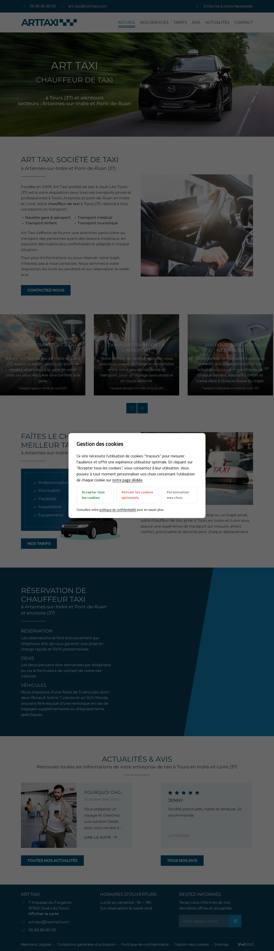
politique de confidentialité (118, 509)
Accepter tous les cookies (93, 494)
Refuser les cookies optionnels (137, 494)
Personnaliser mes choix (178, 494)
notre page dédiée (127, 480)
